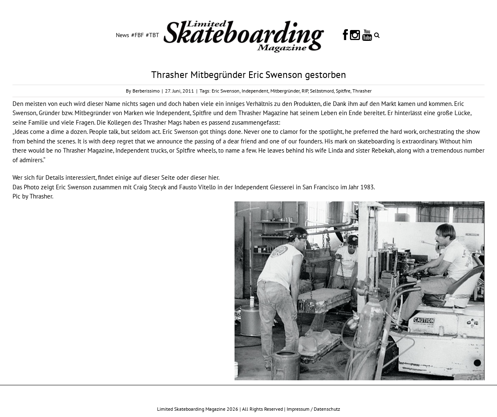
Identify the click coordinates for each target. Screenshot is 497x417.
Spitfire (343, 91)
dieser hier (204, 177)
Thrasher (362, 91)
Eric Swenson (226, 91)
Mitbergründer (285, 91)
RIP (305, 91)
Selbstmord (322, 91)
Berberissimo (146, 91)
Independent (255, 91)
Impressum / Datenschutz (313, 409)
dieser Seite (159, 177)
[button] (377, 34)
